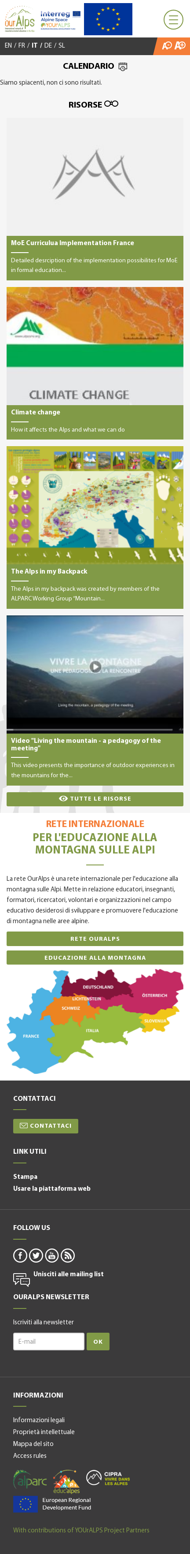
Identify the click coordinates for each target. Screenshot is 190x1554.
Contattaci (51, 1126)
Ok (98, 1342)
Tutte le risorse (101, 799)
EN (8, 46)
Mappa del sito (33, 1444)
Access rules (30, 1456)
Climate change (95, 363)
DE (48, 46)
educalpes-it (66, 1482)
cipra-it (108, 1477)
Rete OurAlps (95, 939)
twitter (35, 1255)
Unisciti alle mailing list (68, 1274)
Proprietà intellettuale (44, 1432)
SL (61, 46)
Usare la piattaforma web (52, 1189)
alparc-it (30, 1479)
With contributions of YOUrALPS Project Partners (81, 1531)
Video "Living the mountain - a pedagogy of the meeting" (95, 700)
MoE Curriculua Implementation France (95, 199)
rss (67, 1255)
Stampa (25, 1177)
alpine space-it (52, 1504)
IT (35, 46)
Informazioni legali (39, 1420)
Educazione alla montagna (95, 958)
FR (21, 46)
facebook (19, 1255)
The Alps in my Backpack (95, 527)
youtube (51, 1255)
